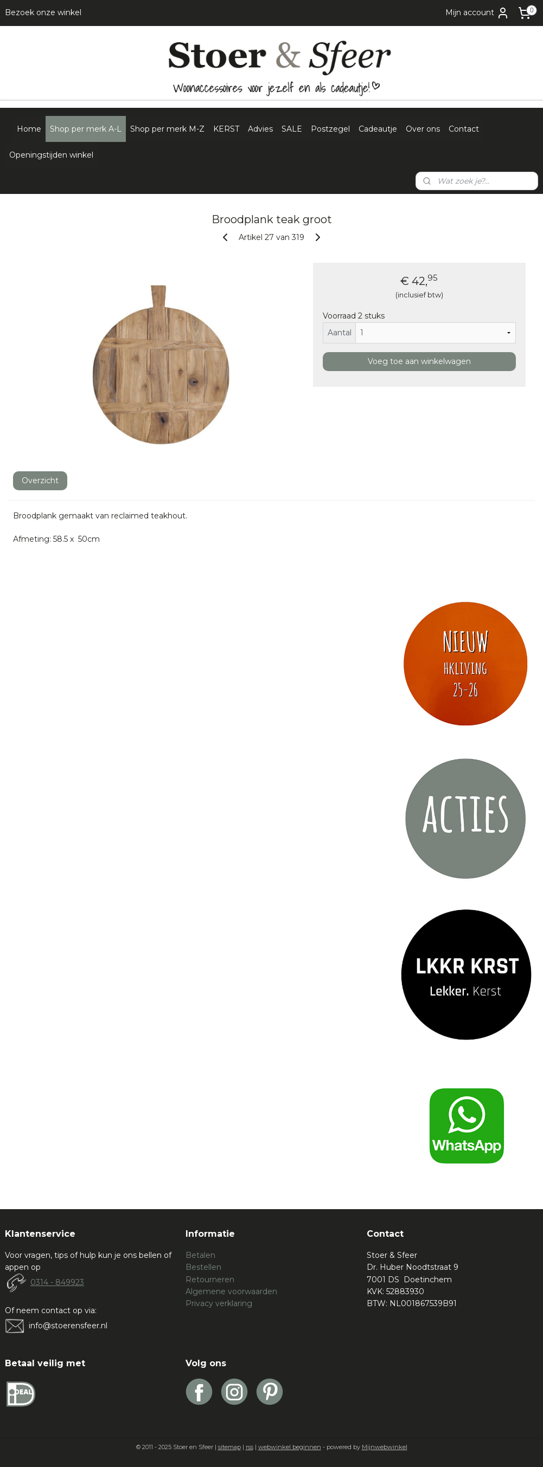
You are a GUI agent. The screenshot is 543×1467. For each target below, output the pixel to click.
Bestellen (203, 1267)
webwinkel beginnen (289, 1447)
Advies (260, 129)
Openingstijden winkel (51, 155)
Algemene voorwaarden (231, 1291)
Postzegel (330, 129)
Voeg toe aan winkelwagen (419, 361)
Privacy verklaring (219, 1303)
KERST (226, 129)
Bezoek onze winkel (43, 12)
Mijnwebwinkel (384, 1447)
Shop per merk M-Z (167, 129)
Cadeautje (378, 129)
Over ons (423, 129)
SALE (292, 129)
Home (29, 129)
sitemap (229, 1447)
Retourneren (210, 1279)
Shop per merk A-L (86, 129)
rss (249, 1447)
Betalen (200, 1255)
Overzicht (40, 480)
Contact (464, 129)
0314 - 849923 (57, 1282)
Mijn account (477, 13)
